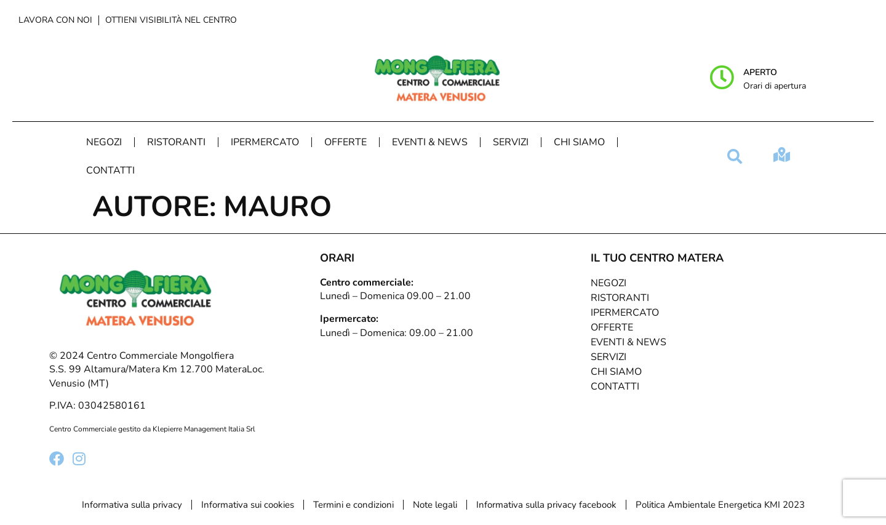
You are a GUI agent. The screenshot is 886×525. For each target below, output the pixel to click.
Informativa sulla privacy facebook (546, 505)
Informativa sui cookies (247, 505)
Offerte (345, 142)
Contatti (110, 170)
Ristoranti (176, 142)
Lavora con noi (55, 20)
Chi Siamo (579, 142)
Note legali (435, 505)
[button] (734, 156)
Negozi (104, 142)
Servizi (511, 142)
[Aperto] (721, 77)
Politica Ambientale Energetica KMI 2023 (720, 505)
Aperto (760, 72)
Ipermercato (265, 142)
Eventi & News (430, 142)
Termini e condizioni (353, 505)
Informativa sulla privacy (132, 505)
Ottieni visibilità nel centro (171, 20)
